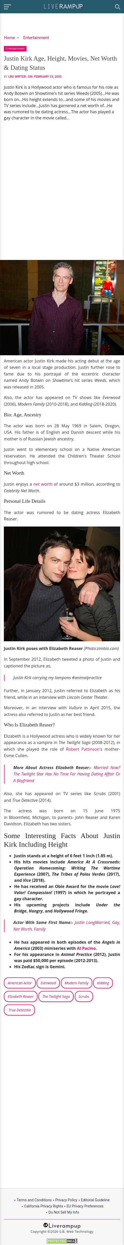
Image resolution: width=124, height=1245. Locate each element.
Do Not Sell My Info (63, 1212)
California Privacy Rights (43, 1206)
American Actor (20, 982)
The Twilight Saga (56, 996)
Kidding (103, 982)
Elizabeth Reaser (21, 996)
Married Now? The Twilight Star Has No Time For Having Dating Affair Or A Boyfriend (66, 774)
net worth (42, 484)
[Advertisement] (62, 190)
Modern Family (76, 982)
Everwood (48, 982)
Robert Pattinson (82, 749)
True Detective (19, 1010)
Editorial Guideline (95, 1200)
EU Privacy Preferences (85, 1206)
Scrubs (84, 996)
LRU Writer (17, 76)
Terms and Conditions (34, 1200)
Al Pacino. (86, 948)
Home (9, 37)
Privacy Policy (66, 1200)
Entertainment (36, 37)
